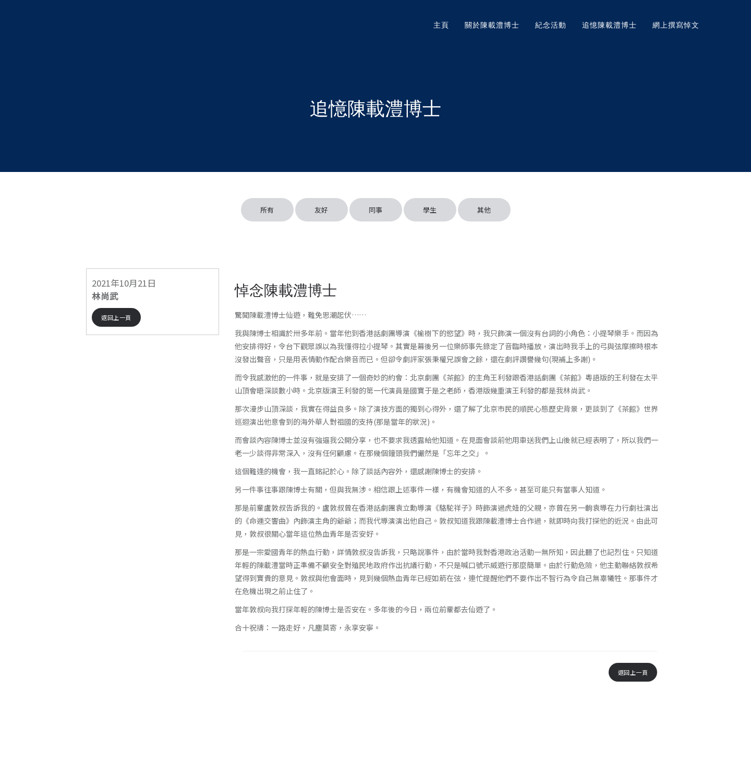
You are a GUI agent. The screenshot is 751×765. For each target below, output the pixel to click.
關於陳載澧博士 (492, 25)
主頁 (441, 25)
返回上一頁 (116, 317)
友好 (321, 210)
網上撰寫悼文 (675, 25)
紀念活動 (550, 25)
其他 (484, 210)
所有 (267, 210)
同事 (376, 210)
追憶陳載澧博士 (609, 25)
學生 (430, 210)
